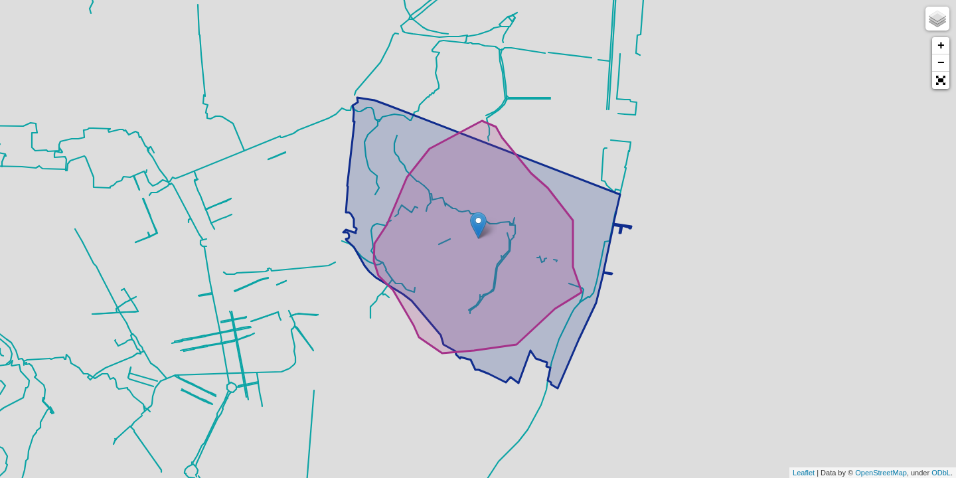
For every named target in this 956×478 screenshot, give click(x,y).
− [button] (941, 63)
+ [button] (941, 46)
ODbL (941, 473)
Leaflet (804, 473)
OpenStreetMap (881, 473)
